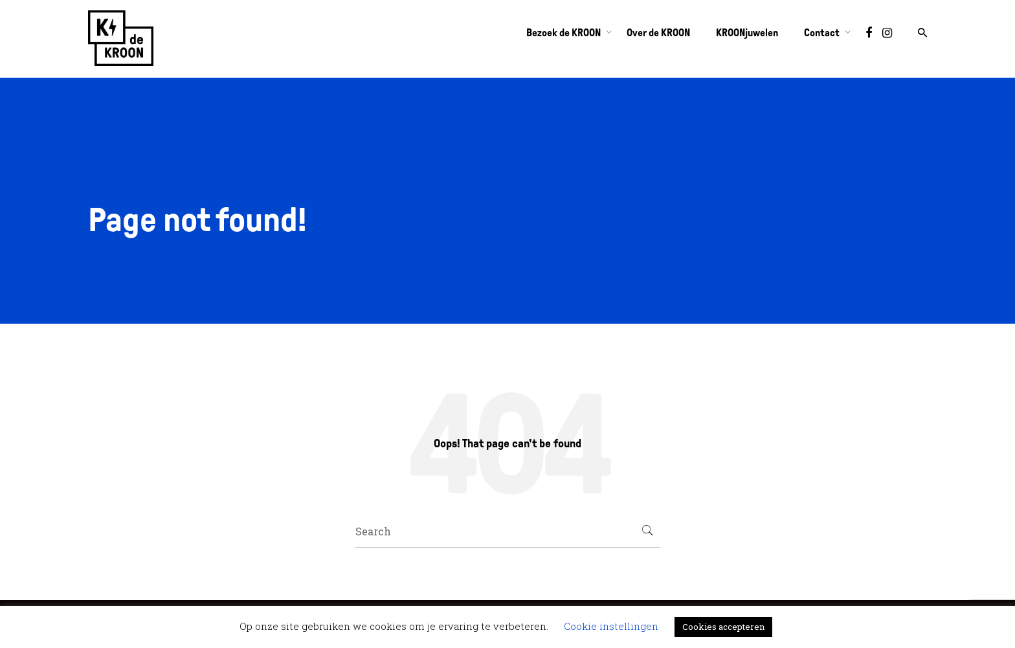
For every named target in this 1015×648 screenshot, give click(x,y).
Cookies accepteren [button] (723, 626)
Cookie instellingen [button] (611, 626)
